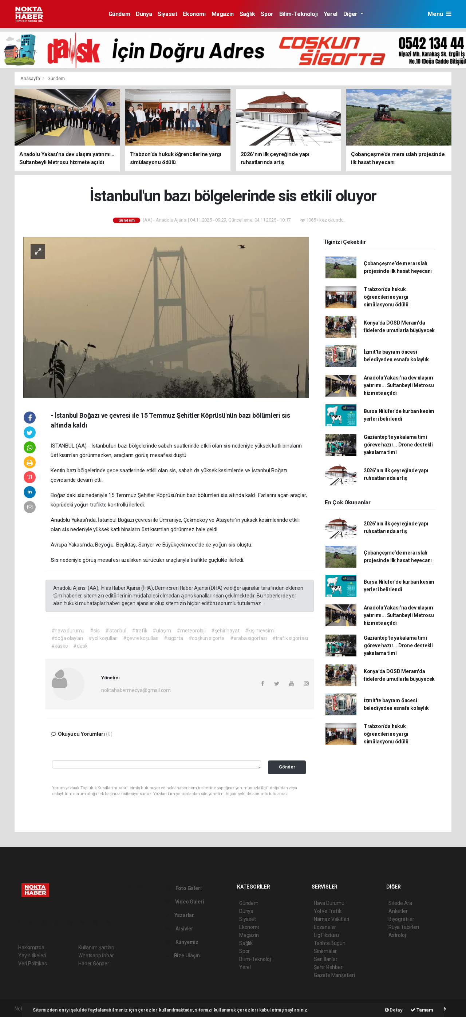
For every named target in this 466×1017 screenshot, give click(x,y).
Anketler (397, 911)
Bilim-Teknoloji (298, 14)
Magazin (223, 14)
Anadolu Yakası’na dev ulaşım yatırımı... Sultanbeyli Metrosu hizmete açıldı (399, 385)
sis (228, 445)
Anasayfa (30, 78)
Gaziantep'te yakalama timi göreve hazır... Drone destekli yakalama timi (398, 444)
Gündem (119, 14)
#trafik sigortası (290, 638)
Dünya (144, 14)
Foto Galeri (183, 888)
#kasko (59, 646)
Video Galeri (184, 902)
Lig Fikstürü (326, 935)
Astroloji (397, 935)
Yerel (330, 14)
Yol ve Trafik (327, 911)
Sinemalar (325, 951)
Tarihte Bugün (329, 943)
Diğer (351, 14)
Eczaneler (325, 927)
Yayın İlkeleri (32, 955)
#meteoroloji (191, 630)
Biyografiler (401, 919)
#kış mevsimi (260, 630)
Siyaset (167, 14)
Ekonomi (194, 14)
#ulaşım (162, 630)
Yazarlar (179, 915)
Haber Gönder (93, 963)
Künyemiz (181, 942)
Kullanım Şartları (96, 947)
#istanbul (115, 630)
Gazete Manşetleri (334, 975)
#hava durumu (68, 630)
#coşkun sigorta (207, 638)
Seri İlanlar (325, 959)
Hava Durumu (329, 903)
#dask (80, 646)
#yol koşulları (103, 638)
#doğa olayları (67, 638)
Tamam (422, 1010)
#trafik (139, 630)
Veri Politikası (33, 963)
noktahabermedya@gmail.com (136, 690)
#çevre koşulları (140, 638)
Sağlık (247, 14)
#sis (94, 630)
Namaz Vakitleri (331, 919)
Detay (394, 1010)
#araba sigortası (248, 638)
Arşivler (179, 928)
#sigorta (173, 638)
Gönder (287, 767)
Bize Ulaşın (182, 955)
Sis (55, 560)
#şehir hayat (225, 630)
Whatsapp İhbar (96, 955)
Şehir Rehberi (329, 967)
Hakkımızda (31, 947)
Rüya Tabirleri (403, 927)
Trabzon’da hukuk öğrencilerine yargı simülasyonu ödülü (386, 296)
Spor (267, 14)
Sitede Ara (400, 903)
